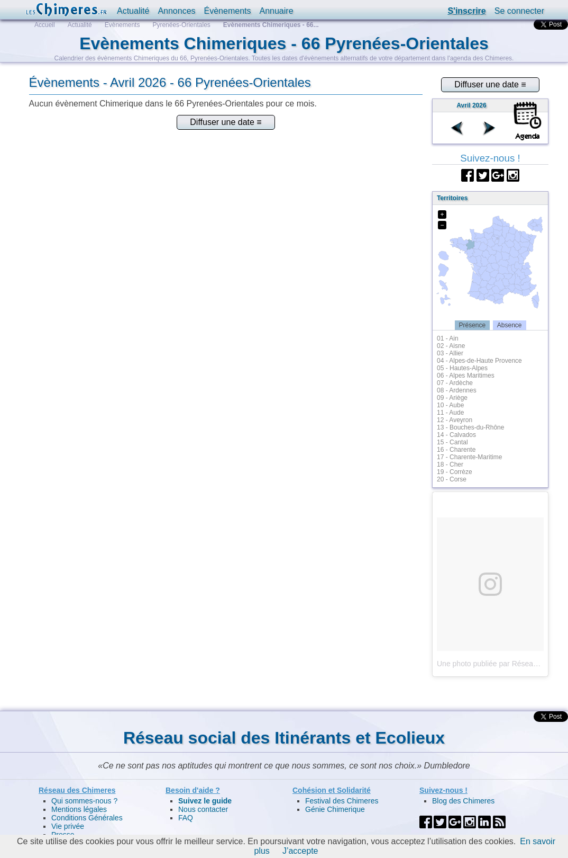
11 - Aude (450, 412)
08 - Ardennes (457, 390)
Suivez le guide (205, 801)
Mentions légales (79, 809)
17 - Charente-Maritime (469, 457)
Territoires (452, 198)
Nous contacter (203, 809)
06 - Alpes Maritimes (465, 375)
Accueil (44, 25)
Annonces (176, 10)
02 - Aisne (451, 346)
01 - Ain (448, 338)
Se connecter (519, 10)
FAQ (185, 818)
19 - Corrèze (454, 472)
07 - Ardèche (455, 383)
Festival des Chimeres (342, 801)
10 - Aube (450, 405)
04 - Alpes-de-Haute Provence (479, 360)
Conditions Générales (87, 818)
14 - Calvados (456, 435)
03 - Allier (450, 353)
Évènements (227, 10)
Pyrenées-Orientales (181, 25)
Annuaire (276, 10)
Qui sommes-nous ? (84, 801)
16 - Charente (456, 449)
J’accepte (300, 850)
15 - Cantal (452, 442)
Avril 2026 (471, 105)
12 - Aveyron (454, 420)
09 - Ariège (452, 397)
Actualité (133, 10)
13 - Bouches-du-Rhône (470, 427)
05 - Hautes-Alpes (462, 368)
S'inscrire (466, 10)
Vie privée (67, 826)
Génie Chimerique (335, 809)
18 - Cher (450, 464)
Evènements (122, 25)
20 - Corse (451, 479)
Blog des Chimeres (463, 801)
